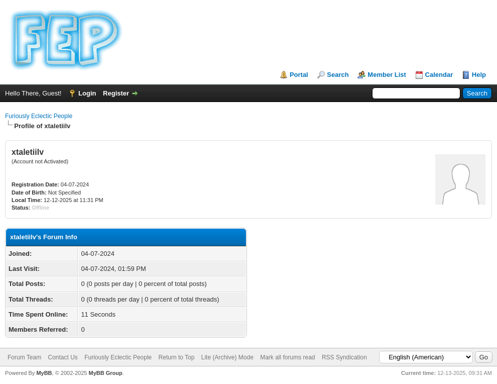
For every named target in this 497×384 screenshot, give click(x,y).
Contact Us (62, 357)
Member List (386, 74)
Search (337, 74)
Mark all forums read (287, 357)
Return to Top (177, 357)
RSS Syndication (344, 357)
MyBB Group (105, 373)
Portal (299, 74)
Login (87, 93)
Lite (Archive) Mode (227, 357)
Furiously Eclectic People (38, 116)
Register (116, 93)
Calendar (439, 74)
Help (479, 74)
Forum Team (24, 357)
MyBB (44, 373)
